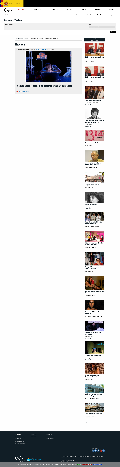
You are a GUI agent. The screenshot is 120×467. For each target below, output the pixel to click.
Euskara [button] (111, 9)
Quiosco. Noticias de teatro (25, 38)
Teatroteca (90, 14)
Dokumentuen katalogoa (20, 436)
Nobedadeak (18, 438)
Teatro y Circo (21, 9)
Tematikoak (100, 14)
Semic (72, 460)
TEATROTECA (34, 436)
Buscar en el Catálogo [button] (13, 20)
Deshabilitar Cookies (86, 464)
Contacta (83, 9)
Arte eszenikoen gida (19, 441)
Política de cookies (97, 464)
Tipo (90, 24)
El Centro (69, 9)
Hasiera (17, 38)
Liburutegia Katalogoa (20, 443)
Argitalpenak (111, 14)
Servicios (55, 9)
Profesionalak (18, 440)
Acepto (79, 464)
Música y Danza (38, 9)
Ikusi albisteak (88, 62)
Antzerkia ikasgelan (50, 438)
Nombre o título (9, 24)
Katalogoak (79, 14)
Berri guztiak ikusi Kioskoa (90, 422)
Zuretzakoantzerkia (50, 436)
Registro (97, 9)
